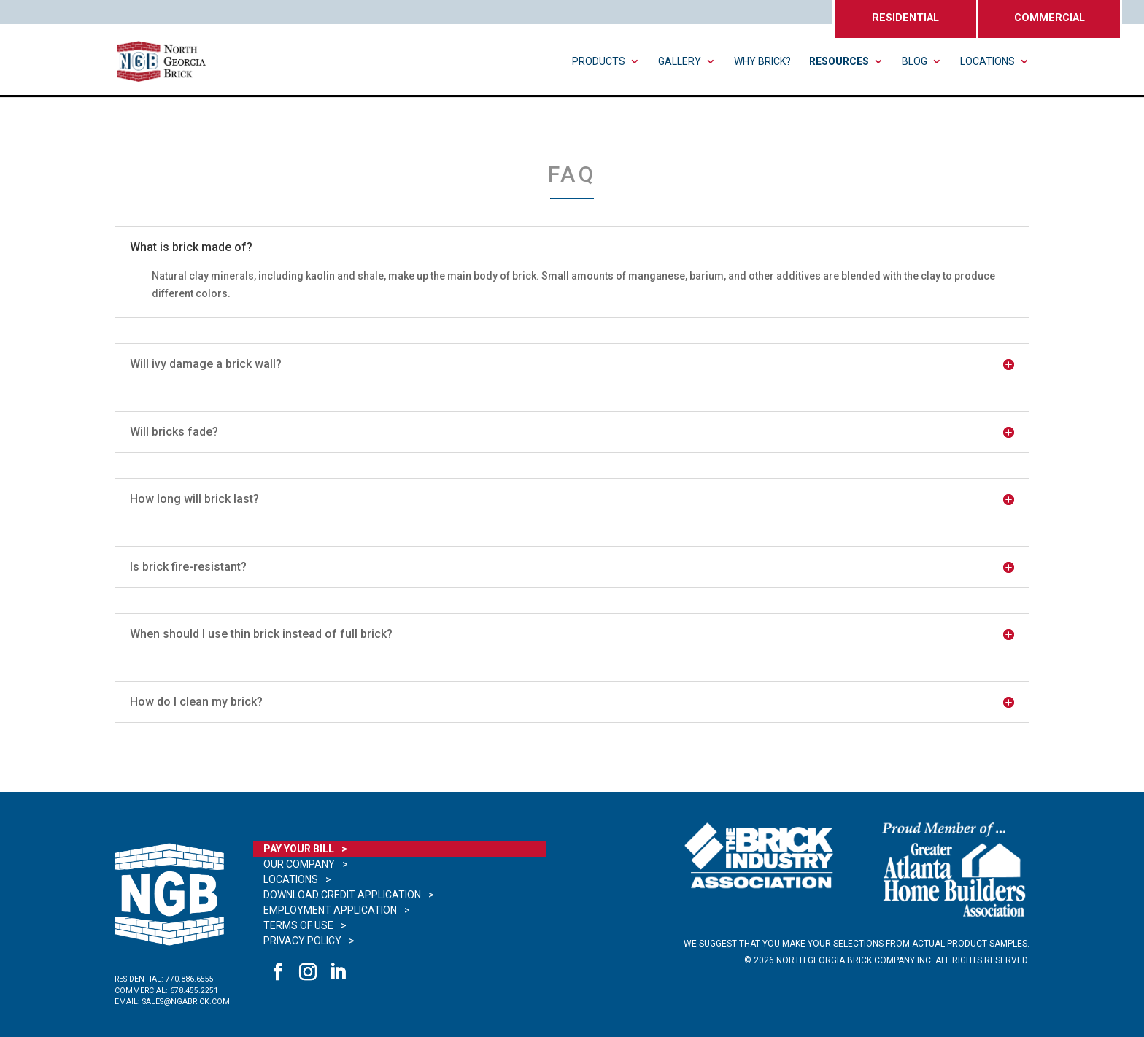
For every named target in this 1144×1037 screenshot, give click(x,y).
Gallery (679, 61)
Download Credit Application (342, 895)
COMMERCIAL (1049, 18)
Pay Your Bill (298, 849)
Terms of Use (298, 925)
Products (598, 61)
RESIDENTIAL (905, 18)
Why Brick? (762, 61)
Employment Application (330, 910)
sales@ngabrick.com (186, 1001)
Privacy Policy (302, 941)
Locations (987, 61)
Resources (839, 61)
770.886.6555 (190, 979)
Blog (914, 61)
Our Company (299, 864)
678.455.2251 (194, 990)
